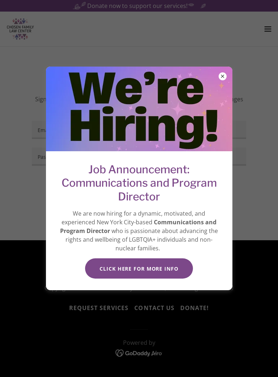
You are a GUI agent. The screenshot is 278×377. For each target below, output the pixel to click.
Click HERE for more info (139, 268)
